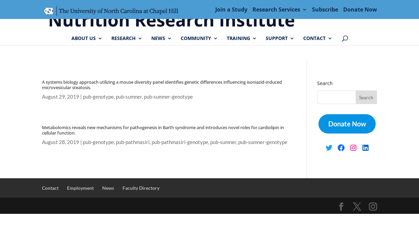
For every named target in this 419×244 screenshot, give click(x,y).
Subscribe (325, 10)
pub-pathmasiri (133, 142)
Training (238, 38)
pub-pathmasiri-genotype (180, 142)
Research (123, 38)
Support (277, 38)
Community (196, 38)
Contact (314, 38)
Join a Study (231, 10)
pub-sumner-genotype (168, 97)
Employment (80, 188)
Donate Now (360, 10)
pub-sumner (129, 97)
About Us (83, 38)
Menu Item (113, 11)
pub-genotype (98, 97)
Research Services (276, 10)
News (158, 38)
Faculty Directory (141, 188)
